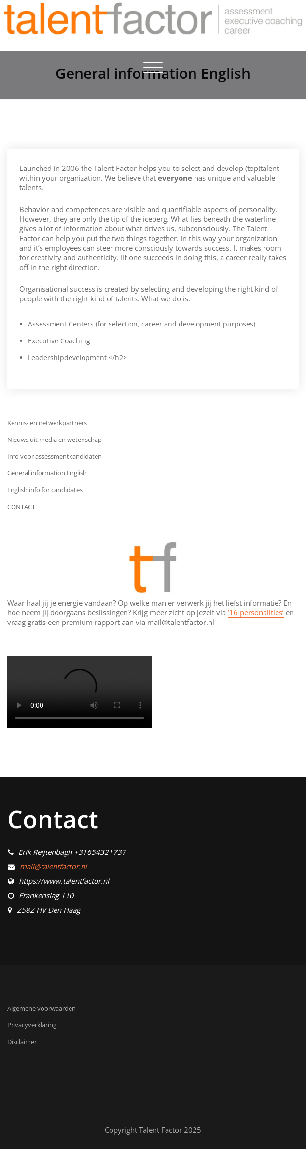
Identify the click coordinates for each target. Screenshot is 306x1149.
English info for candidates (45, 489)
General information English (47, 472)
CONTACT (21, 506)
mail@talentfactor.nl (53, 866)
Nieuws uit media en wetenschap (54, 439)
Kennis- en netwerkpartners (47, 422)
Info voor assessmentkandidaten (54, 456)
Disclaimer (22, 1041)
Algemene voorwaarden (41, 1008)
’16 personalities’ (256, 612)
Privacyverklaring (31, 1025)
